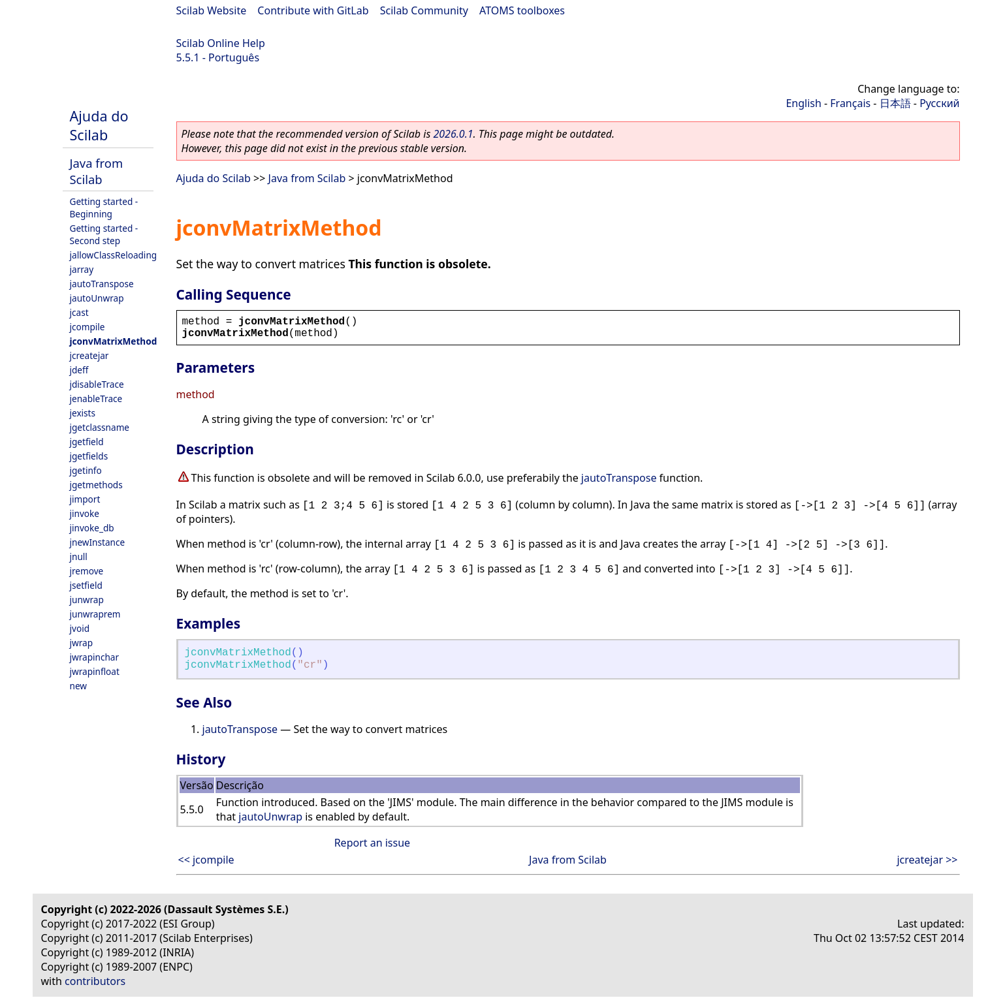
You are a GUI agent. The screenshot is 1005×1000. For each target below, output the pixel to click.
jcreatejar (89, 355)
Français (850, 103)
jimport (85, 499)
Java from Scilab (96, 171)
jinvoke (84, 513)
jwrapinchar (95, 657)
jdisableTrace (97, 384)
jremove (87, 571)
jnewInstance (97, 542)
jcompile (87, 326)
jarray (82, 269)
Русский (939, 103)
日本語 (895, 103)
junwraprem (95, 614)
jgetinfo (86, 470)
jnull (79, 556)
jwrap (81, 642)
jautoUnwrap (97, 298)
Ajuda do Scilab (99, 125)
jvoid (80, 628)
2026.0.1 (453, 134)
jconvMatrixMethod (113, 341)
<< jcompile (206, 859)
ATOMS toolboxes (522, 10)
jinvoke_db (92, 528)
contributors (95, 981)
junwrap (87, 599)
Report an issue (372, 843)
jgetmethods (96, 484)
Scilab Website (211, 10)
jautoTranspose (102, 283)
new (78, 686)
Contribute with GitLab (312, 10)
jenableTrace (96, 398)
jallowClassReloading (113, 255)
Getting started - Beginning (104, 207)
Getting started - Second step (104, 234)
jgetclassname (100, 427)
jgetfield (87, 441)
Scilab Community (424, 10)
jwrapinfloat (95, 671)
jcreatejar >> (927, 859)
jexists (83, 413)
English (803, 103)
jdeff (79, 370)
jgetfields (89, 456)
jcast (79, 312)
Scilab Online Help (220, 43)
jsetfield (86, 585)
